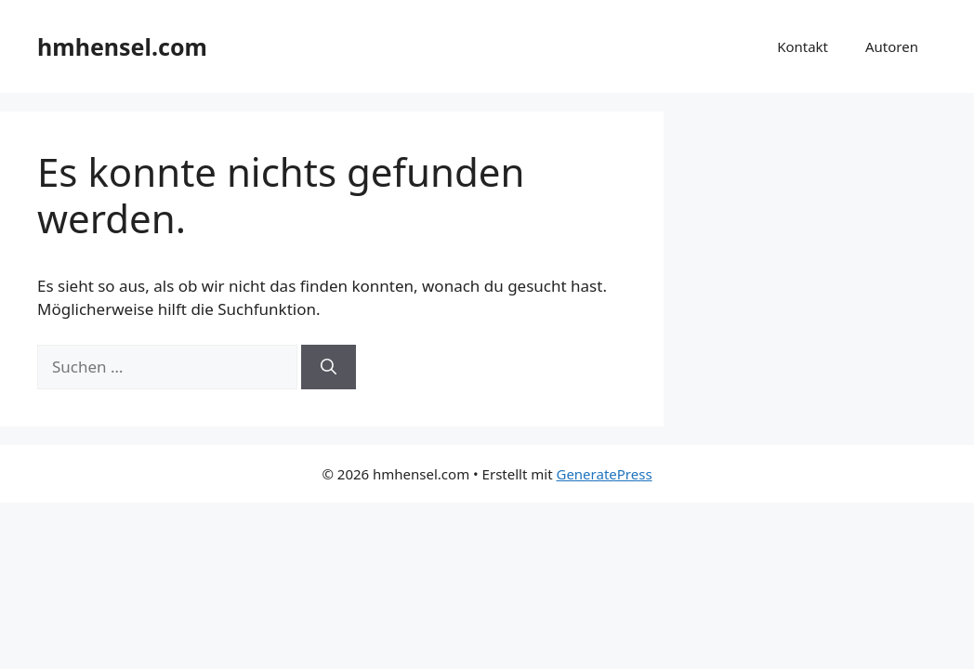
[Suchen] (328, 367)
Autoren (891, 46)
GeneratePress (604, 474)
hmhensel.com (122, 46)
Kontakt (802, 46)
